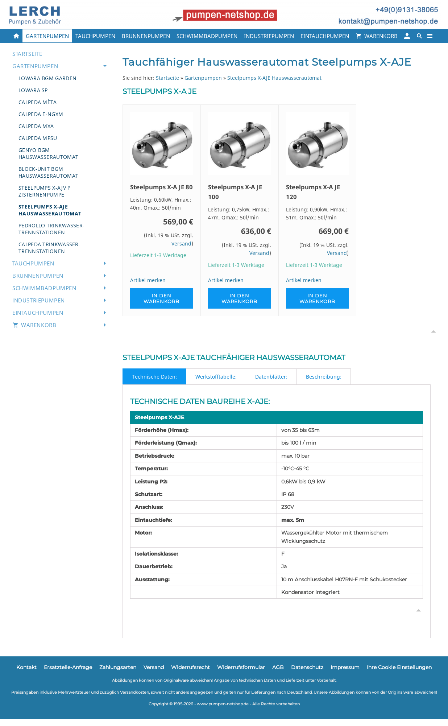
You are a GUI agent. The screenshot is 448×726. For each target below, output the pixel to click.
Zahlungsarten (117, 667)
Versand (181, 243)
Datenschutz (307, 667)
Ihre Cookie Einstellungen (399, 667)
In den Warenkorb (161, 298)
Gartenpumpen (203, 77)
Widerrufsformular (241, 667)
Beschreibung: (323, 376)
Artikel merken (148, 280)
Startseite (167, 77)
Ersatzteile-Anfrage (68, 667)
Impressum (345, 667)
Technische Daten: (154, 376)
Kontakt (26, 667)
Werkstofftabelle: (216, 376)
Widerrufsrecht (190, 667)
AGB (278, 667)
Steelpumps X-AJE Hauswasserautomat (274, 77)
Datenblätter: (271, 376)
